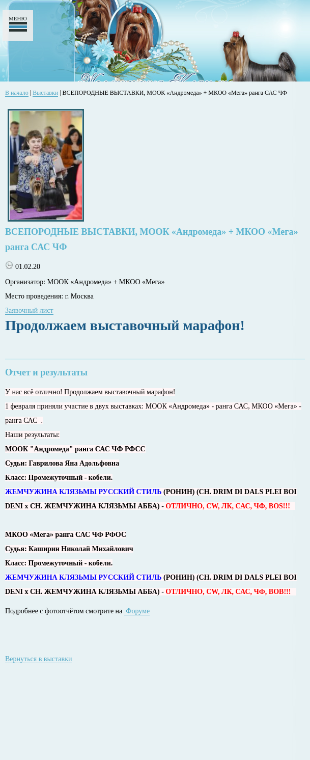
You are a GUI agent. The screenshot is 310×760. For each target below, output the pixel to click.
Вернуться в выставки (38, 659)
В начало (17, 92)
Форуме (137, 611)
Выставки (45, 92)
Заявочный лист (29, 310)
